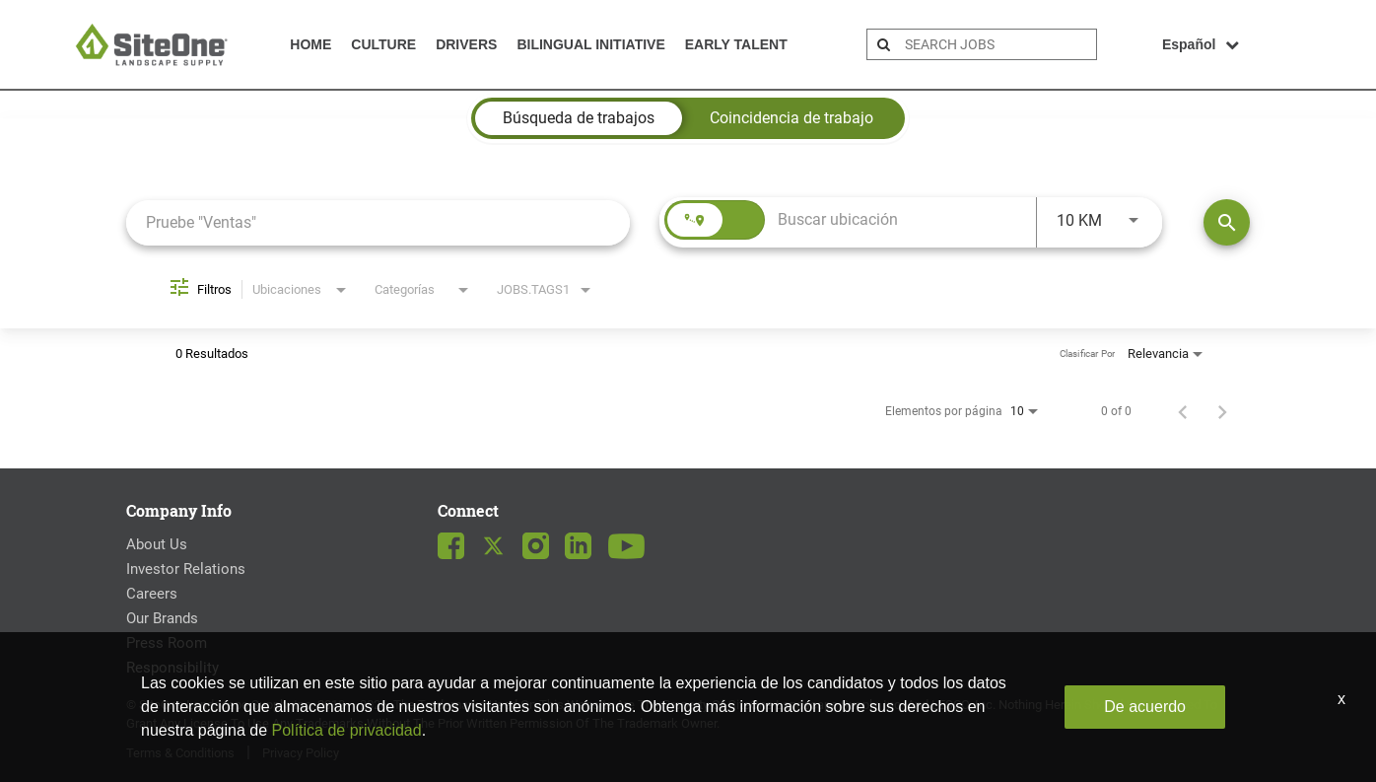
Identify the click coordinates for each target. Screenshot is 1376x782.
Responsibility (172, 667)
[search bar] (998, 44)
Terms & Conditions (180, 753)
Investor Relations (185, 569)
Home (310, 44)
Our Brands (162, 618)
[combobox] (378, 222)
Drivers (466, 44)
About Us (156, 544)
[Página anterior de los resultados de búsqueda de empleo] (1183, 411)
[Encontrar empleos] (1227, 222)
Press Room (166, 643)
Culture (383, 44)
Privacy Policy (300, 753)
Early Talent (736, 44)
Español (1200, 44)
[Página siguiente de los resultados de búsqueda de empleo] (1222, 411)
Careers (151, 594)
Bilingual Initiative (590, 44)
